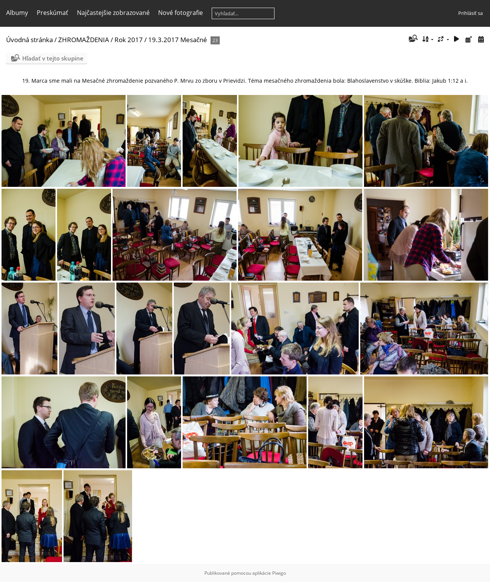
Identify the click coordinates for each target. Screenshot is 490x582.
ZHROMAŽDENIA (83, 39)
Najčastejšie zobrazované (113, 12)
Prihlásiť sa (470, 13)
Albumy (17, 12)
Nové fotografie (180, 12)
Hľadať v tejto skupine (52, 58)
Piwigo (279, 573)
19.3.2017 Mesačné (177, 39)
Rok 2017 (128, 39)
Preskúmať (52, 12)
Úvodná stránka (29, 39)
